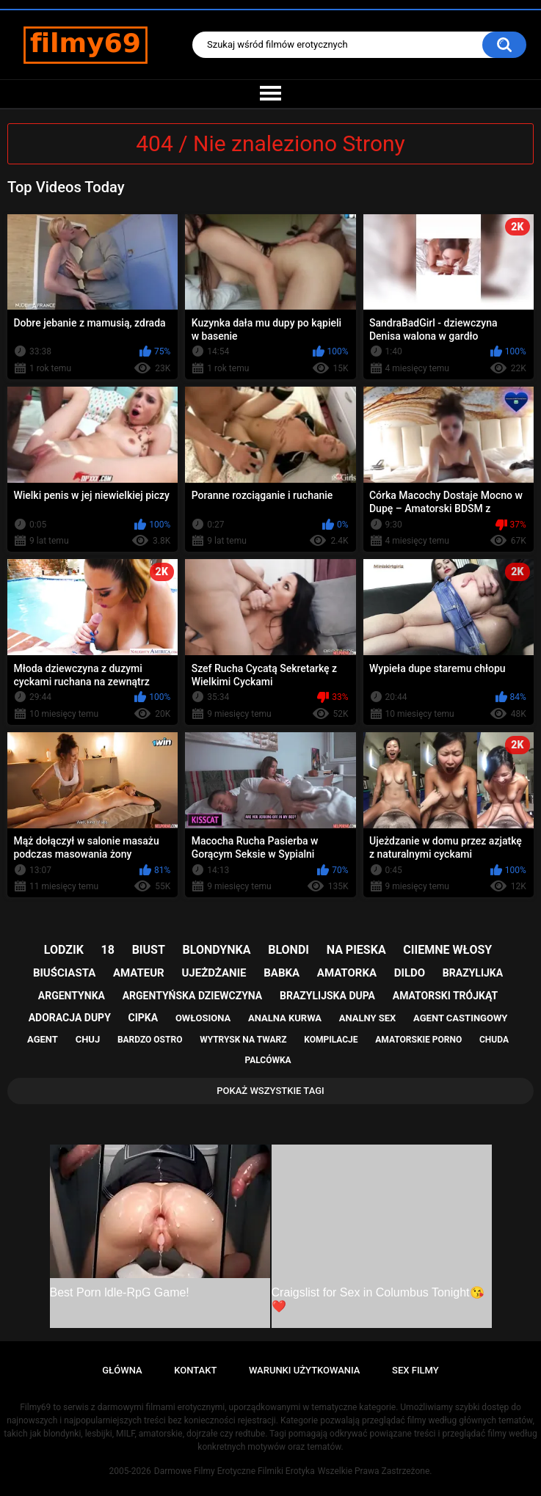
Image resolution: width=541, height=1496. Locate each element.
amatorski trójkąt (445, 995)
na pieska (356, 950)
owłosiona (202, 1018)
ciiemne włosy (447, 950)
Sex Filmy (415, 1370)
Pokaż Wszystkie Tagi (270, 1090)
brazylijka (473, 973)
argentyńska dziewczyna (193, 995)
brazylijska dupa (327, 995)
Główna (122, 1370)
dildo (409, 972)
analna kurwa (285, 1018)
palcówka (267, 1060)
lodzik (64, 950)
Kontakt (195, 1370)
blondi (288, 950)
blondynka (217, 950)
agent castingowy (460, 1018)
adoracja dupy (70, 1018)
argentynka (71, 995)
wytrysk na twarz (243, 1040)
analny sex (367, 1018)
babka (281, 972)
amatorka (347, 972)
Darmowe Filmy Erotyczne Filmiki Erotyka (234, 1471)
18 (108, 950)
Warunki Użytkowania (304, 1370)
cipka (143, 1018)
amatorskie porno (418, 1040)
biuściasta (64, 972)
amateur (138, 972)
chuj (88, 1039)
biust (148, 950)
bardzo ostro (150, 1040)
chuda (494, 1040)
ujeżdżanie (213, 972)
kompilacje (330, 1040)
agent (42, 1039)
